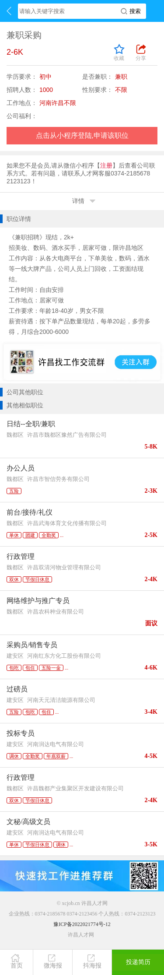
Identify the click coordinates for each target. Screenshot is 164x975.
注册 (106, 165)
